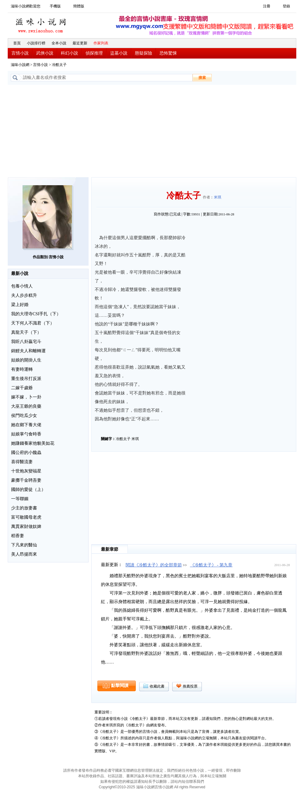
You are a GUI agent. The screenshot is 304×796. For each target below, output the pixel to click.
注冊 (266, 6)
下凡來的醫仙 (24, 545)
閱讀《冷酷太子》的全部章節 (154, 565)
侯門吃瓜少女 (24, 415)
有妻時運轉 (22, 369)
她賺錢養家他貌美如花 (32, 443)
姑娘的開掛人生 (26, 360)
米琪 (217, 197)
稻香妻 (17, 535)
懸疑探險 (143, 53)
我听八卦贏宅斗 (26, 341)
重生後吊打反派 (26, 378)
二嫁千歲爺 (22, 388)
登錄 (286, 6)
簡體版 (78, 6)
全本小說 (59, 43)
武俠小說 (44, 53)
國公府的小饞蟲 (26, 452)
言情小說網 (164, 787)
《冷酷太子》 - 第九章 (211, 565)
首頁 (17, 43)
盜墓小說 (118, 53)
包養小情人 (22, 286)
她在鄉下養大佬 (26, 424)
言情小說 (20, 53)
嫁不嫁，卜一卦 (26, 397)
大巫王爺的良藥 (26, 406)
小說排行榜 (36, 43)
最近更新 (80, 43)
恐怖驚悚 (168, 53)
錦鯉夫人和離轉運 (28, 351)
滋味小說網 (42, 24)
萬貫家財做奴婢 (26, 526)
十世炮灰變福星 (26, 471)
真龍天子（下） (26, 332)
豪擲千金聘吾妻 (26, 480)
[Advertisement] (152, 131)
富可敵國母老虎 (26, 517)
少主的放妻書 (24, 508)
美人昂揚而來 (24, 554)
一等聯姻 (19, 498)
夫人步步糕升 (24, 295)
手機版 (55, 6)
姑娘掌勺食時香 (26, 434)
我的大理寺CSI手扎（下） (36, 314)
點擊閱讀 (119, 685)
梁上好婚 (19, 304)
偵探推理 (94, 53)
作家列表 (101, 43)
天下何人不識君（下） (32, 323)
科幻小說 (69, 53)
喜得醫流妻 (22, 461)
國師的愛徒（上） (28, 489)
